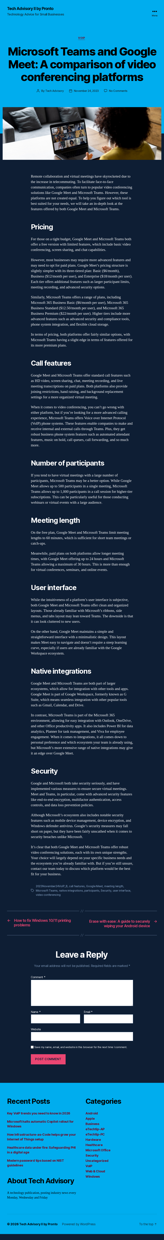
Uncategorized (97, 1167)
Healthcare (94, 1151)
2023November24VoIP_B (52, 887)
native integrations (71, 891)
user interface (123, 891)
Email (88, 1017)
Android (92, 1119)
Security (107, 891)
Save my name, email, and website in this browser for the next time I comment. (80, 1053)
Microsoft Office (98, 1156)
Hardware (93, 1145)
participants (92, 891)
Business (92, 1130)
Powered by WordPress (80, 1230)
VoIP (81, 38)
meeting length (116, 887)
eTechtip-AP (95, 1135)
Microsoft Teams (47, 891)
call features (78, 887)
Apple (90, 1124)
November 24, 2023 (86, 91)
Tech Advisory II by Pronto (32, 9)
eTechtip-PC (95, 1140)
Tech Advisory (53, 91)
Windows (93, 1182)
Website (36, 1035)
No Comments (119, 91)
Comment (38, 983)
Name (36, 1017)
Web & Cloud (95, 1177)
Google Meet (96, 887)
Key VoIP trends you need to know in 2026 (38, 1119)
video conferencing (48, 895)
